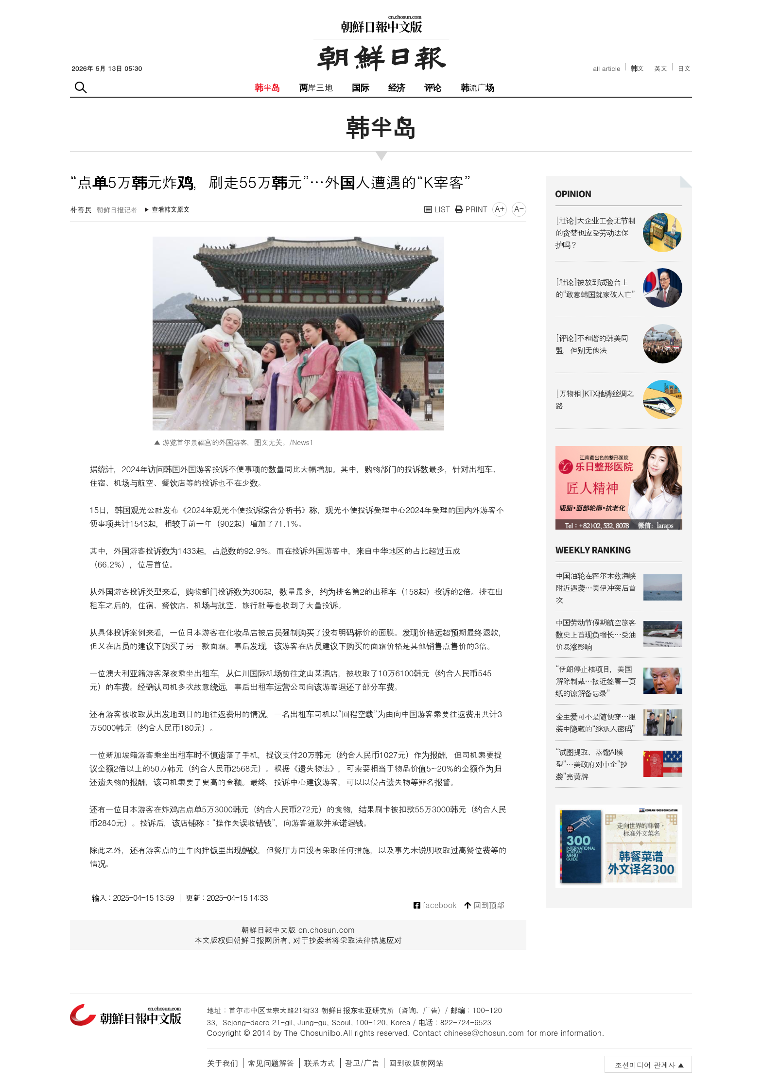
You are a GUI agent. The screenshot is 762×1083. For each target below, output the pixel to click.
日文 (684, 68)
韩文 (637, 68)
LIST (437, 209)
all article (606, 68)
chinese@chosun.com (484, 1032)
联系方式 (319, 1062)
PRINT (471, 209)
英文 (660, 68)
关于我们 (222, 1062)
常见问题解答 (271, 1062)
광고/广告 (362, 1062)
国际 (360, 87)
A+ (499, 208)
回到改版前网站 (416, 1062)
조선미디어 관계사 (645, 1065)
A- (519, 208)
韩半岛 (267, 87)
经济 (396, 87)
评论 (432, 87)
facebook (435, 905)
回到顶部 (484, 905)
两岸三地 (316, 87)
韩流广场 (477, 87)
